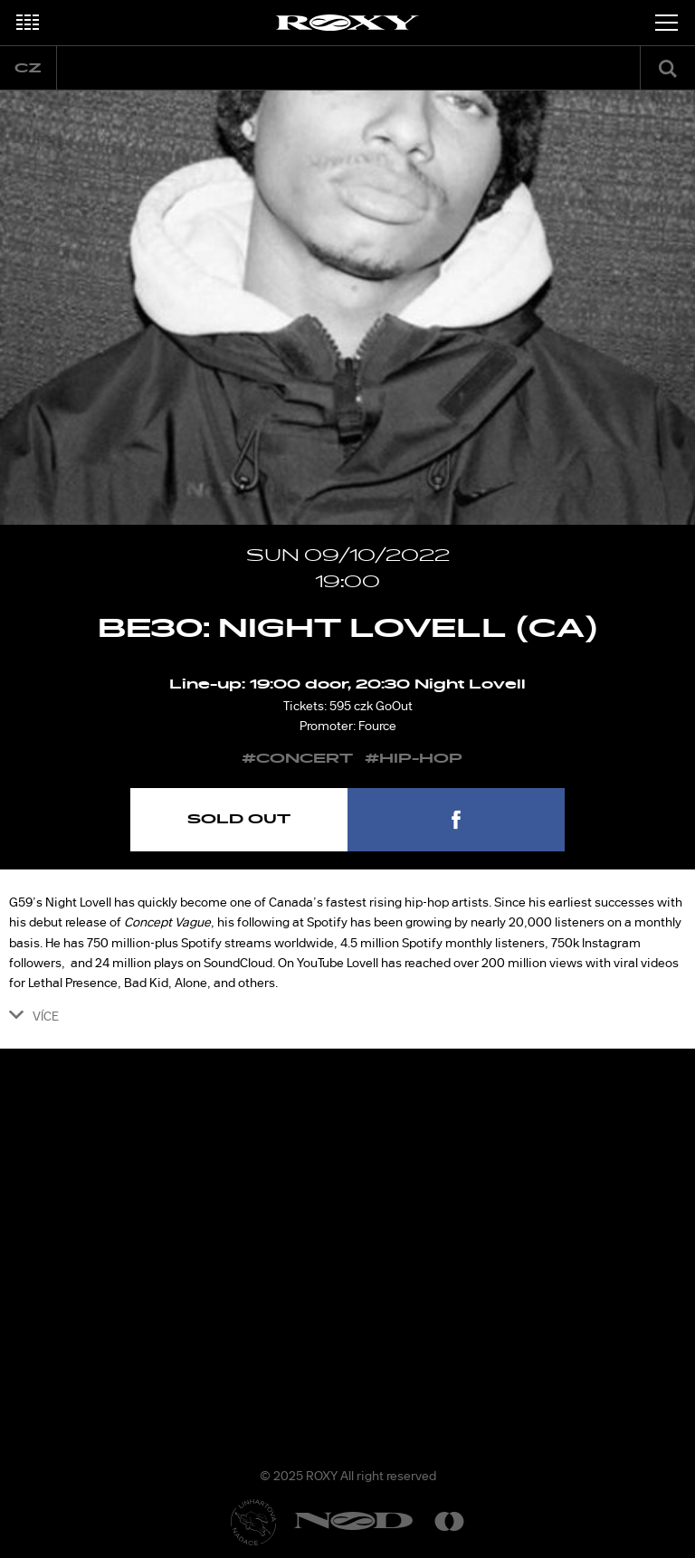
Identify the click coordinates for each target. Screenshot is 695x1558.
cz (28, 68)
